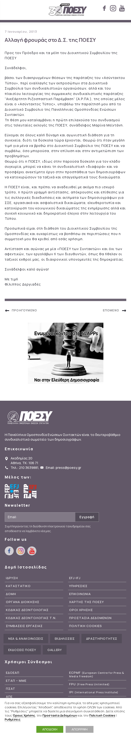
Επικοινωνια (80, 594)
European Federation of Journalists (12, 491)
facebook (104, 8)
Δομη (11, 594)
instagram (113, 8)
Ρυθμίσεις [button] (13, 719)
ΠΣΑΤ (10, 688)
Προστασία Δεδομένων (59, 715)
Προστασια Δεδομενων (90, 618)
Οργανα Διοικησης (22, 602)
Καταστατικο (18, 586)
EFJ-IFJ (74, 578)
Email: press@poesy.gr (63, 467)
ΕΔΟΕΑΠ (12, 672)
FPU (89, 684)
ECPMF (96, 674)
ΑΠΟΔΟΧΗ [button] (49, 729)
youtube (121, 8)
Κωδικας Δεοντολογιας (27, 610)
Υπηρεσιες (78, 586)
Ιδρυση (12, 578)
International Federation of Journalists (31, 491)
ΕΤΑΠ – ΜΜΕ (16, 680)
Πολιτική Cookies (102, 715)
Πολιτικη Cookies (85, 626)
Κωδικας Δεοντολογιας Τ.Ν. (31, 618)
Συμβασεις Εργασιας (24, 626)
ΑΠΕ (9, 696)
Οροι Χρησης (81, 610)
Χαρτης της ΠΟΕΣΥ (86, 602)
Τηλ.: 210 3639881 (24, 467)
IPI (93, 692)
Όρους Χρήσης (24, 715)
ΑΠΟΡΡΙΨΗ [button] (80, 729)
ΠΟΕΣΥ (67, 10)
